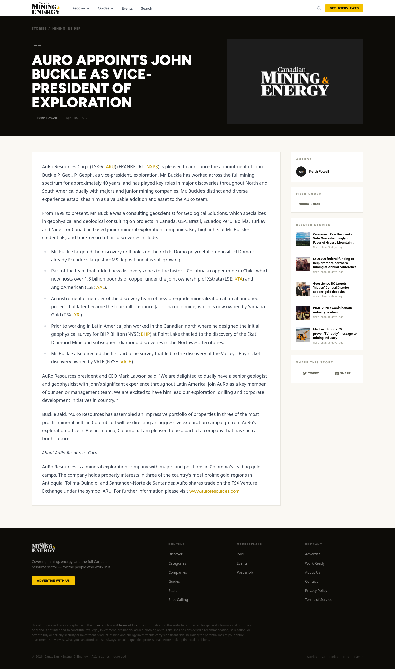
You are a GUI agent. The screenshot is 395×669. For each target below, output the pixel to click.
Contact (311, 581)
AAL (100, 287)
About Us (312, 572)
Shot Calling (178, 599)
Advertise (313, 554)
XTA (239, 279)
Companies (177, 572)
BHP (145, 334)
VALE (125, 362)
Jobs (240, 554)
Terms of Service (318, 599)
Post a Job (245, 572)
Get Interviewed (344, 8)
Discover (175, 554)
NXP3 (152, 167)
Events (242, 563)
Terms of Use (128, 625)
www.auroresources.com (214, 491)
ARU (110, 167)
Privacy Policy (316, 590)
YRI (77, 315)
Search (173, 590)
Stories (39, 28)
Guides (174, 581)
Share (343, 373)
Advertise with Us (53, 580)
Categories (177, 563)
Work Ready (315, 563)
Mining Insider (66, 28)
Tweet (311, 373)
